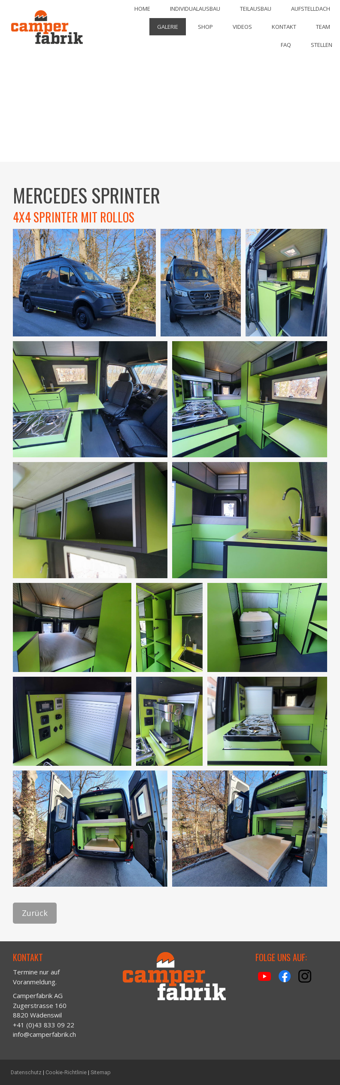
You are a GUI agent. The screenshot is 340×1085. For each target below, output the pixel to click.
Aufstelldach (310, 8)
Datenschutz (26, 1072)
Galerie (167, 27)
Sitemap (101, 1072)
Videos (242, 27)
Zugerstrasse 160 (40, 1005)
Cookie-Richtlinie (66, 1072)
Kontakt (284, 27)
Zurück (35, 913)
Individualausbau (195, 8)
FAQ (286, 45)
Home (142, 8)
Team (323, 27)
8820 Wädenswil (38, 1015)
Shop (205, 27)
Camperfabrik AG (38, 995)
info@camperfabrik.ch (44, 1034)
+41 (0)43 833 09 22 (43, 1024)
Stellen (321, 45)
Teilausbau (255, 8)
